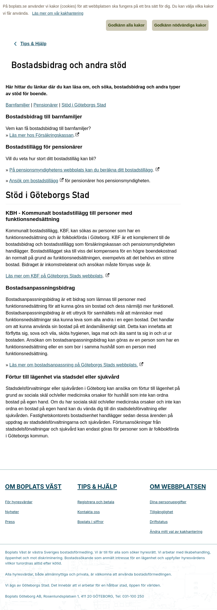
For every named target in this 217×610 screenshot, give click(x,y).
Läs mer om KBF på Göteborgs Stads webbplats (54, 275)
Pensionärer (45, 105)
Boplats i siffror (90, 521)
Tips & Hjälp (33, 43)
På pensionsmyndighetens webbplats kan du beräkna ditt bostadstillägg (81, 170)
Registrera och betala (95, 502)
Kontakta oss (88, 511)
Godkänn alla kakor (126, 25)
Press (10, 521)
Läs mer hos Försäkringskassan (41, 135)
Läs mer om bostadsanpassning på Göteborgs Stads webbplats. (73, 364)
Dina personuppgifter (168, 502)
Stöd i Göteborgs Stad (84, 105)
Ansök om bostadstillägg (33, 180)
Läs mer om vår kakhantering (57, 13)
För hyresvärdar (18, 502)
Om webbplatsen (178, 486)
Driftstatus (159, 521)
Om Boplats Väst (33, 486)
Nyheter (12, 511)
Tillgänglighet (161, 511)
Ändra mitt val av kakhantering (176, 531)
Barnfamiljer (18, 105)
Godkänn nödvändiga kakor (180, 25)
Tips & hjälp (97, 486)
